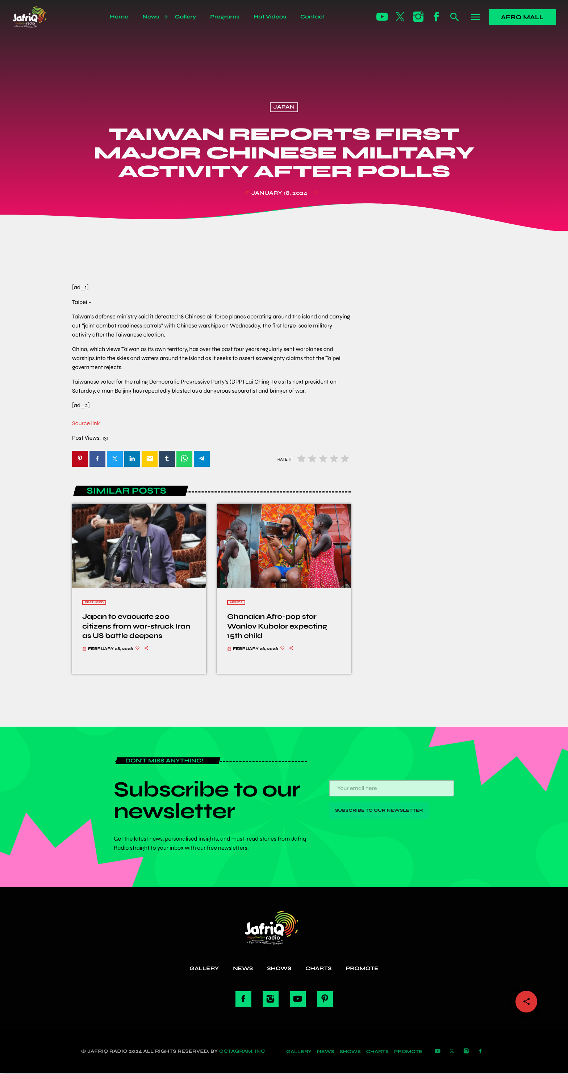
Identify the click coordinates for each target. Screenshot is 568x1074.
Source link (86, 423)
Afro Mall (522, 17)
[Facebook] (436, 17)
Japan (284, 107)
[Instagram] (418, 17)
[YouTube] (382, 17)
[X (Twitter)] (400, 17)
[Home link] (37, 17)
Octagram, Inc (242, 1052)
